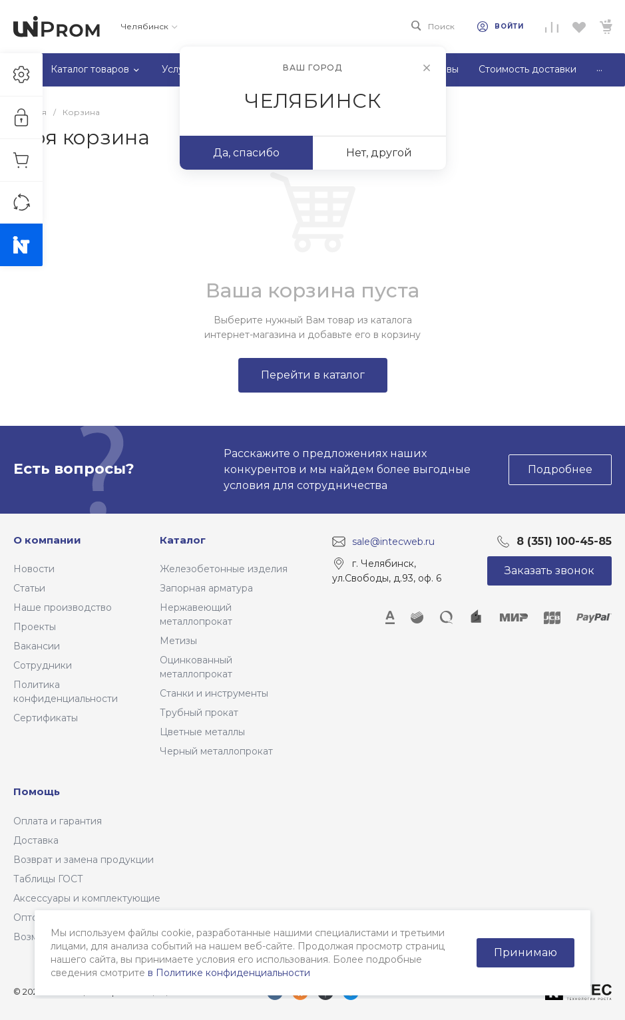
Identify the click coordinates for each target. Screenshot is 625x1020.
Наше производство (62, 607)
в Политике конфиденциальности (229, 973)
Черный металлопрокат (216, 751)
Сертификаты (45, 718)
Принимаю (525, 952)
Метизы (178, 641)
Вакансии (36, 646)
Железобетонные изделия (224, 569)
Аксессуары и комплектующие (86, 898)
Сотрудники (42, 665)
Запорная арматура (206, 588)
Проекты (34, 627)
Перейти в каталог (313, 375)
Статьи (29, 588)
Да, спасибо (246, 152)
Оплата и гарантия (57, 821)
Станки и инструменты (214, 693)
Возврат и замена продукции (83, 860)
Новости (34, 569)
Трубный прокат (199, 713)
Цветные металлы (202, 732)
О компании (47, 540)
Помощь (36, 791)
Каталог (183, 540)
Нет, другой (379, 152)
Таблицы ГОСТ (48, 879)
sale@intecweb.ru (393, 541)
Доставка (36, 840)
